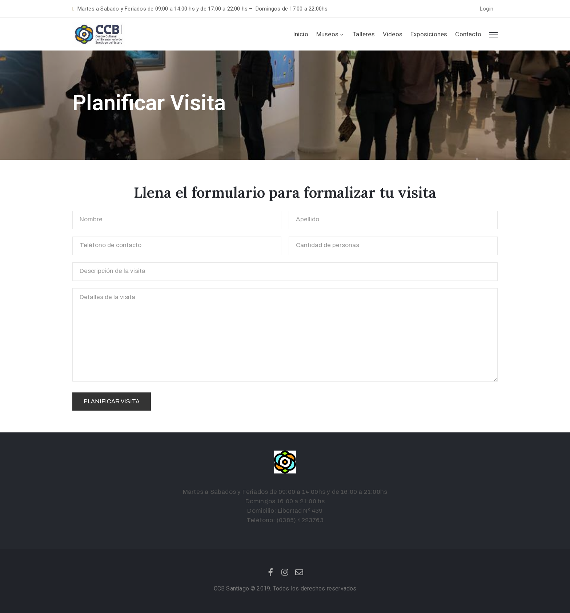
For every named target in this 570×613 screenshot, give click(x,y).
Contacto (468, 34)
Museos (330, 34)
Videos (392, 34)
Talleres (364, 34)
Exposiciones (428, 34)
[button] (486, 9)
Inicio (300, 34)
